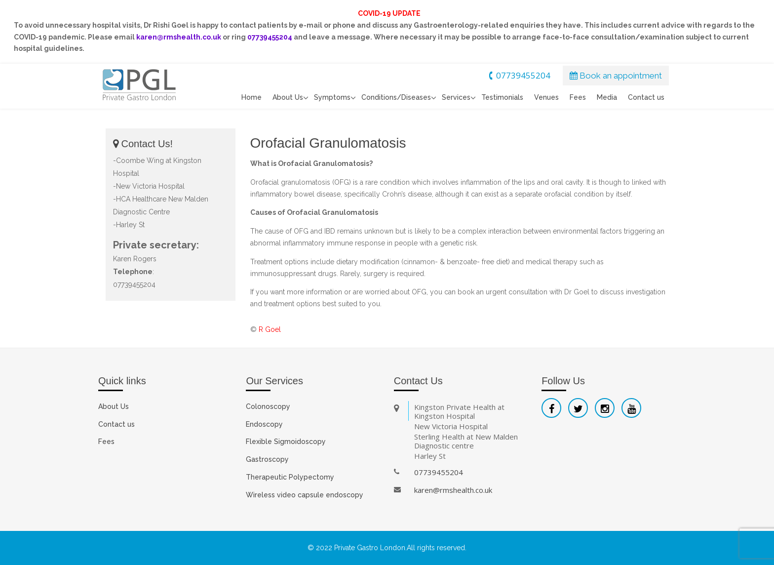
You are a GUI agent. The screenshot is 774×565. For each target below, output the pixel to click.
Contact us (646, 97)
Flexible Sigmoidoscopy (286, 441)
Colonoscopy (268, 406)
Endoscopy (264, 424)
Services (456, 97)
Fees (578, 97)
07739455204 (518, 75)
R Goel (270, 329)
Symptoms (332, 97)
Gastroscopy (267, 459)
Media (607, 97)
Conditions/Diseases (396, 97)
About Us (287, 97)
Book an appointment (616, 76)
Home (251, 97)
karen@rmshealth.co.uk (453, 489)
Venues (546, 97)
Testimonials (502, 97)
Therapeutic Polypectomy (290, 477)
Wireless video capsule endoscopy (304, 495)
